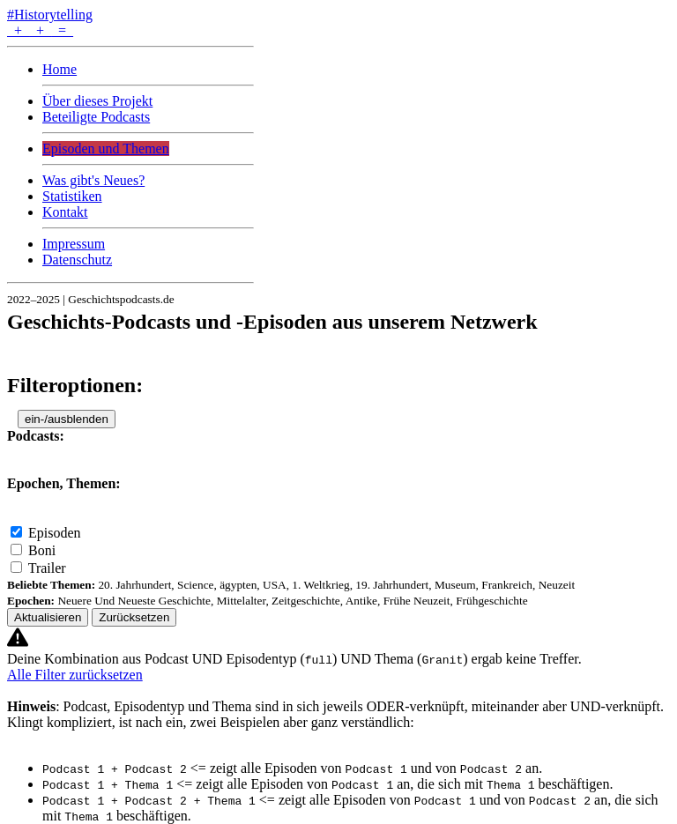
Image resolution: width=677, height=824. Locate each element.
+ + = (40, 30)
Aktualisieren (47, 617)
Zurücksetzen (134, 617)
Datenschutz (77, 259)
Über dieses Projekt (97, 100)
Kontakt (65, 211)
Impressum (73, 243)
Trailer (47, 567)
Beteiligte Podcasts (96, 116)
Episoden (54, 532)
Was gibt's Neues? (93, 180)
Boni (42, 550)
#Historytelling (50, 14)
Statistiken (72, 196)
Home (59, 69)
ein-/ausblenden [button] (66, 419)
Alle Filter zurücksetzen (75, 674)
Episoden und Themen (105, 148)
